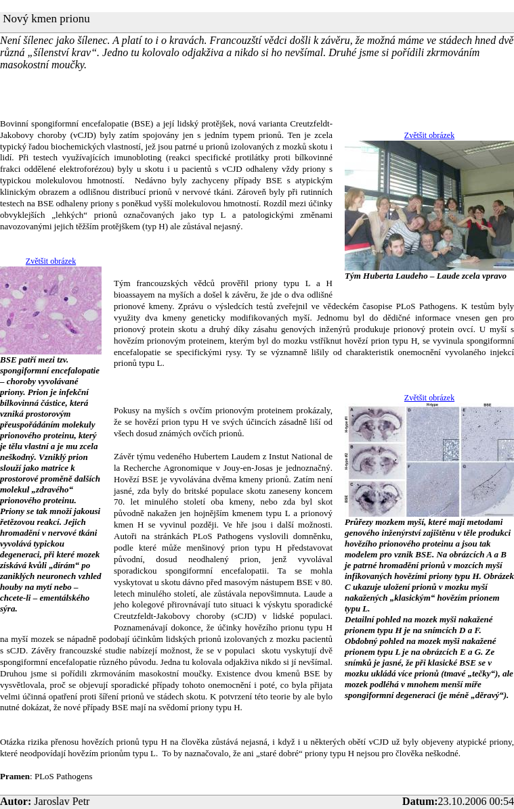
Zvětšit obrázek (429, 135)
